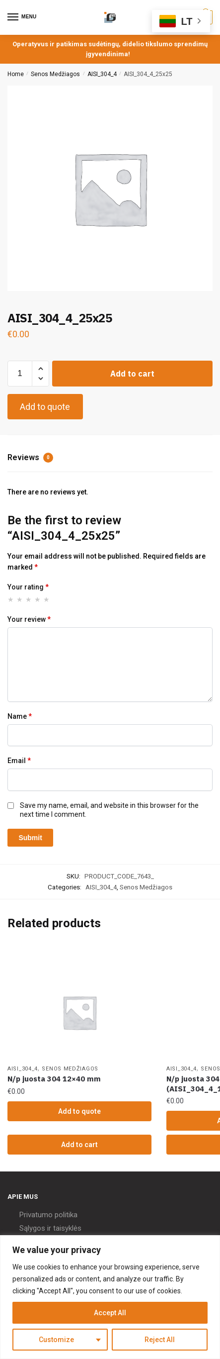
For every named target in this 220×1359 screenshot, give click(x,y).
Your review (29, 619)
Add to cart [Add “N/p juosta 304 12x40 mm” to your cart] (79, 1145)
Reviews (30, 458)
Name (19, 716)
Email (19, 761)
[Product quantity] (19, 374)
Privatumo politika (48, 1214)
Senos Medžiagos (55, 74)
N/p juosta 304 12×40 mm (54, 1078)
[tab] (110, 458)
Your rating (28, 587)
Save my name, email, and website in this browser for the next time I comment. (109, 809)
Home (15, 74)
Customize (56, 1340)
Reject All (160, 1340)
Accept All (110, 1313)
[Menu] (22, 17)
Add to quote (45, 406)
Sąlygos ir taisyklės (50, 1228)
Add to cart (132, 374)
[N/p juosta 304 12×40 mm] (79, 1012)
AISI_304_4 (102, 74)
